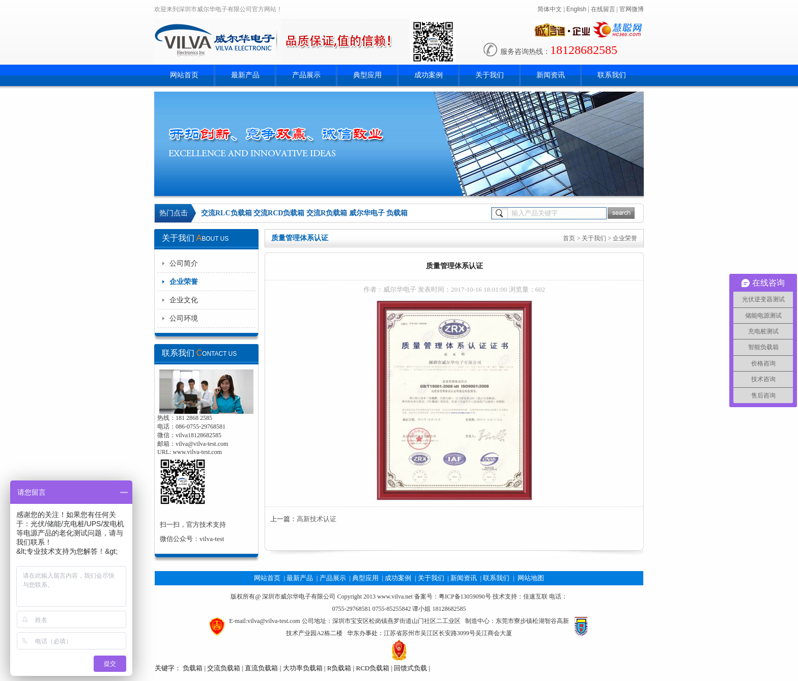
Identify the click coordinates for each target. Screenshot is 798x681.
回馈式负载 (410, 668)
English (576, 9)
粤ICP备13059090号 (465, 596)
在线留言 (603, 9)
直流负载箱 (261, 668)
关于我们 (489, 75)
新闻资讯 (550, 75)
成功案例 (428, 75)
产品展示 (306, 75)
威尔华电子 (367, 213)
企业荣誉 (183, 282)
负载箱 (397, 213)
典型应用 (367, 75)
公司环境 (183, 318)
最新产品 (245, 75)
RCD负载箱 (372, 668)
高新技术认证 (316, 519)
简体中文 (549, 9)
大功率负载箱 (303, 668)
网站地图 (531, 578)
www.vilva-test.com (197, 452)
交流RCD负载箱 (278, 213)
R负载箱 (339, 668)
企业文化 (183, 300)
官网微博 (631, 9)
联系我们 (611, 75)
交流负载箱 (223, 668)
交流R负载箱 (326, 213)
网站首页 (184, 75)
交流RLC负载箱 (226, 213)
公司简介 (183, 263)
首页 (569, 238)
